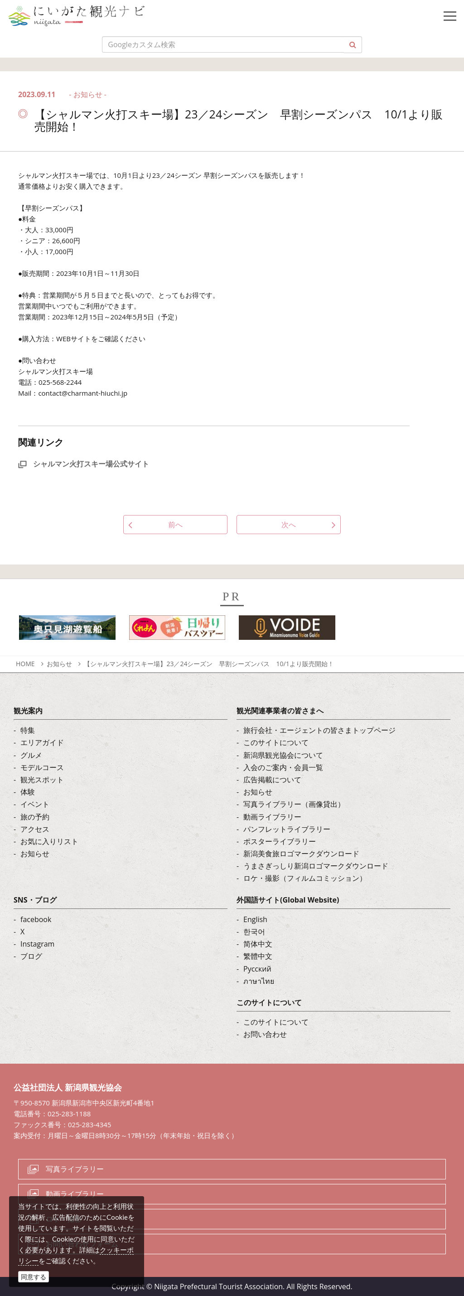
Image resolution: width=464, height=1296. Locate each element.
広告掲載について (272, 780)
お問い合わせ (265, 1034)
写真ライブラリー (75, 1169)
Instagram (37, 944)
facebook (35, 919)
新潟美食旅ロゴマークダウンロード (301, 854)
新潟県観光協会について (283, 755)
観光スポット (42, 780)
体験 (27, 792)
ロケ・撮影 (64, 1219)
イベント (34, 804)
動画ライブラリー (272, 817)
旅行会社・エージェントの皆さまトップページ (319, 730)
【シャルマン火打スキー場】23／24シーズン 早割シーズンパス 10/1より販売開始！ (209, 663)
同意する (33, 1276)
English (255, 919)
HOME (25, 663)
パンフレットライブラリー (286, 829)
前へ (175, 525)
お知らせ (59, 663)
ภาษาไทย (258, 981)
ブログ (31, 956)
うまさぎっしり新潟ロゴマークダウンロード (315, 866)
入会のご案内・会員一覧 (283, 767)
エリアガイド (42, 742)
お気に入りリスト (49, 841)
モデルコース (42, 767)
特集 (27, 730)
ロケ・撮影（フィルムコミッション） (305, 878)
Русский (257, 969)
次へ (288, 525)
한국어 (254, 932)
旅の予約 (34, 817)
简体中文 (257, 944)
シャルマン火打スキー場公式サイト (83, 464)
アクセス (34, 829)
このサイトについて (276, 742)
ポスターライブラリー (279, 841)
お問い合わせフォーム (82, 1244)
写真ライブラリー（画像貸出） (294, 804)
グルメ (31, 755)
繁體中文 (257, 956)
